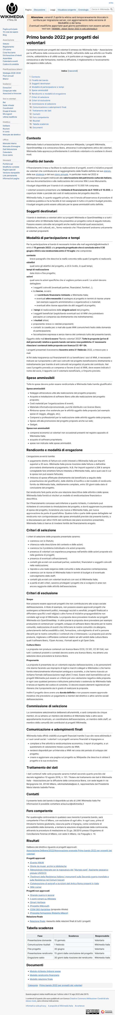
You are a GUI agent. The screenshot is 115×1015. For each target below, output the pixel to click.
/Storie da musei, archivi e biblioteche (48, 866)
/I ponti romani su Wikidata (43, 898)
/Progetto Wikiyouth (39, 906)
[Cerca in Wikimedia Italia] (102, 9)
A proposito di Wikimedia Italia (60, 1006)
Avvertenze (79, 1006)
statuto (107, 171)
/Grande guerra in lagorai (42, 895)
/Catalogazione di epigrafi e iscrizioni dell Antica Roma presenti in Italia (64, 883)
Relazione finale (37, 921)
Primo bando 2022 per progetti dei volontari (60, 985)
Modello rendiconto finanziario (44, 975)
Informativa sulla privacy (36, 1006)
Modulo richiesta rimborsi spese (45, 971)
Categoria (33, 985)
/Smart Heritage (37, 902)
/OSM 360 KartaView (40, 909)
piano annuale (61, 174)
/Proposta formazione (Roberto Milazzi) (49, 913)
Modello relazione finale (41, 979)
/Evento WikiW (37, 862)
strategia (40, 174)
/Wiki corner (35, 887)
